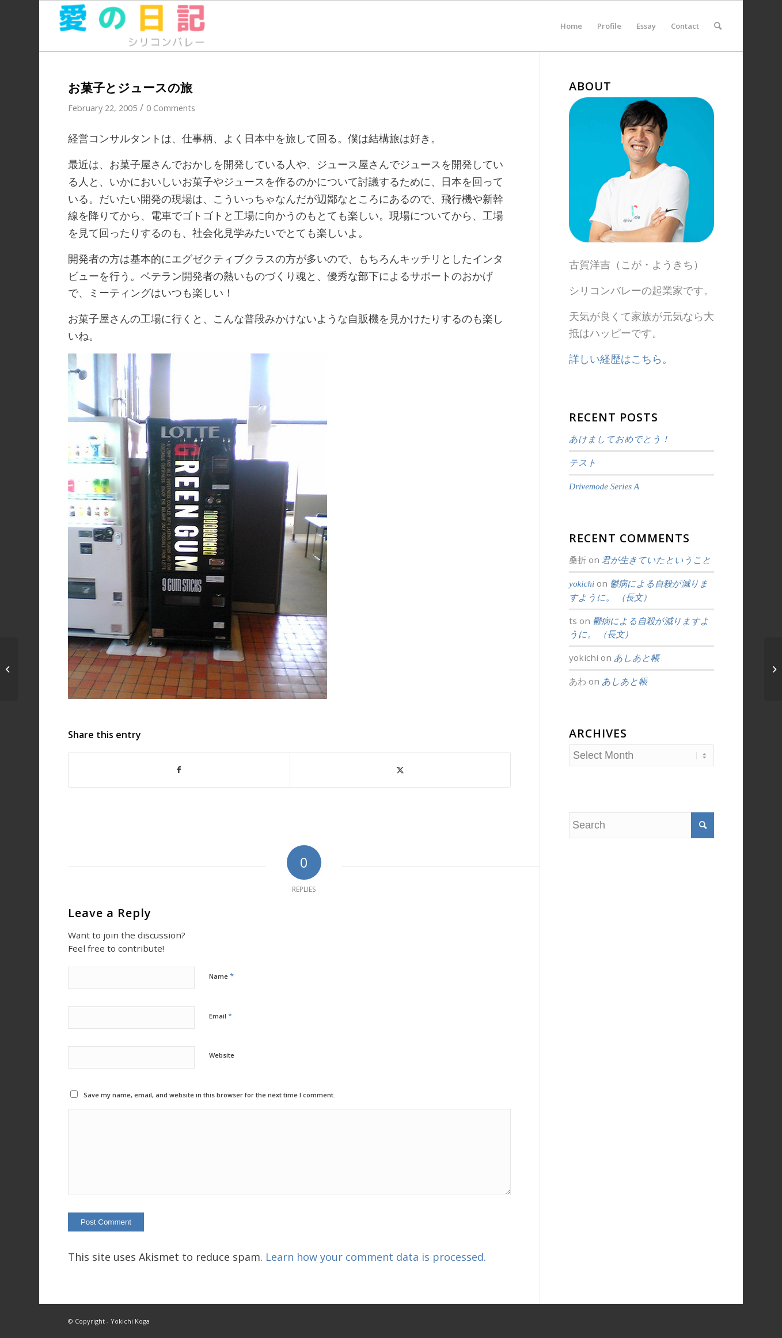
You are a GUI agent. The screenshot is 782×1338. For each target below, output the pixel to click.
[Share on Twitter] (400, 770)
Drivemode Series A (604, 486)
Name (221, 976)
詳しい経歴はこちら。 (621, 359)
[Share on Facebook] (179, 770)
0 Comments (170, 107)
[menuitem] (571, 26)
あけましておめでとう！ (619, 439)
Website (221, 1055)
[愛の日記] (131, 26)
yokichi (581, 583)
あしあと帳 (636, 658)
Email (220, 1015)
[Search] (718, 26)
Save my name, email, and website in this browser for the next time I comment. (209, 1094)
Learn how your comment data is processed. (375, 1257)
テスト (583, 462)
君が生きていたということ (656, 560)
